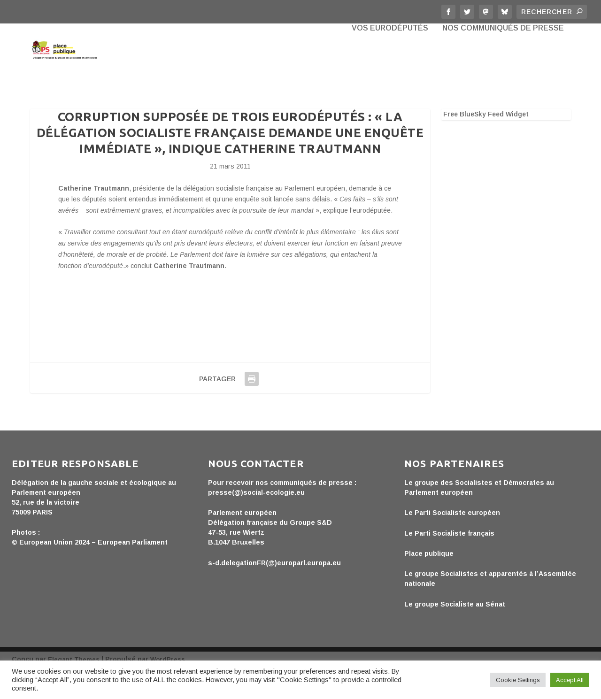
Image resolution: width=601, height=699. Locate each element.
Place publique (429, 580)
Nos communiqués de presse (503, 70)
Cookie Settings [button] (518, 680)
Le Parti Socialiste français (449, 560)
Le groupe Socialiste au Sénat (454, 631)
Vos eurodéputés (390, 70)
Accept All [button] (570, 680)
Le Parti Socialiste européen (452, 540)
